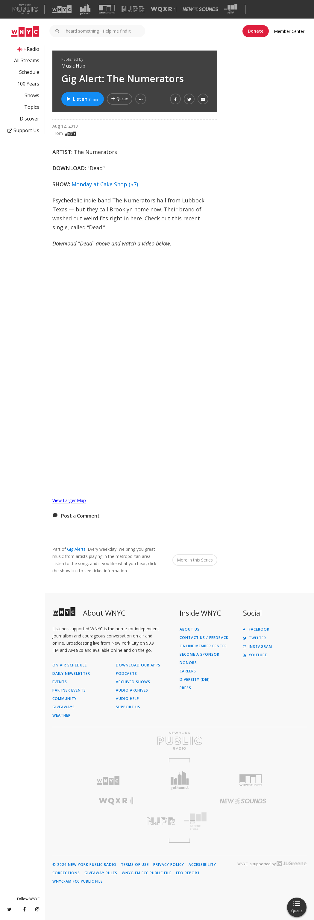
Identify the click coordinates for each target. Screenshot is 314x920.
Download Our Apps (138, 665)
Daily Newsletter (71, 673)
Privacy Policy (168, 864)
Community (64, 699)
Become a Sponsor (199, 654)
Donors (188, 663)
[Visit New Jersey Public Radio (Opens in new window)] (116, 821)
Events (59, 682)
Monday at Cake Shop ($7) (105, 184)
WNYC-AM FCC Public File (77, 881)
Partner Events (69, 690)
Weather (61, 715)
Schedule (29, 72)
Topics (31, 107)
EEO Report (188, 873)
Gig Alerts (76, 549)
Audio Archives (132, 690)
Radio (33, 49)
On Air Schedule (69, 665)
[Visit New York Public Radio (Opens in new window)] (179, 741)
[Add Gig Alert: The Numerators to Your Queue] (119, 99)
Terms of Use (135, 864)
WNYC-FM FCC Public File (147, 873)
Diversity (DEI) (195, 679)
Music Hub (73, 65)
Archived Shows (133, 682)
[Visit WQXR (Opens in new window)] (163, 9)
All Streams (26, 60)
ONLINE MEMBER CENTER (203, 646)
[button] (140, 99)
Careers (188, 671)
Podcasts (126, 673)
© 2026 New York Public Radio (84, 864)
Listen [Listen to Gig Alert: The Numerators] (82, 99)
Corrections (66, 873)
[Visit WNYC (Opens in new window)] (62, 9)
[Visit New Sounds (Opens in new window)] (200, 9)
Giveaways (63, 707)
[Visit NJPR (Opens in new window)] (133, 9)
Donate (255, 31)
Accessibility (202, 864)
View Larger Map (69, 500)
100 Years (28, 83)
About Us (190, 629)
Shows (32, 95)
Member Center (289, 31)
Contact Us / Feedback (204, 638)
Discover (29, 118)
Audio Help (127, 699)
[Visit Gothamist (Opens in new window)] (85, 9)
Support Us (23, 130)
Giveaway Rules (100, 873)
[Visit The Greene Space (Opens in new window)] (230, 9)
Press (185, 688)
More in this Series (195, 560)
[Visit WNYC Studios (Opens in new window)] (107, 9)
